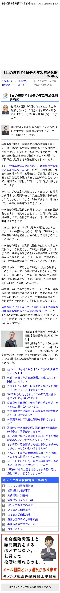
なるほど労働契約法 (18, 514)
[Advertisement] (30, 38)
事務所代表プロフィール (21, 524)
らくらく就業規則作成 (20, 485)
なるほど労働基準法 (18, 509)
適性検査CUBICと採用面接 (22, 519)
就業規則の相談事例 (18, 490)
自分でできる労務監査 (20, 504)
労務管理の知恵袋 (17, 495)
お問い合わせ (15, 529)
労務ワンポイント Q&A (20, 500)
